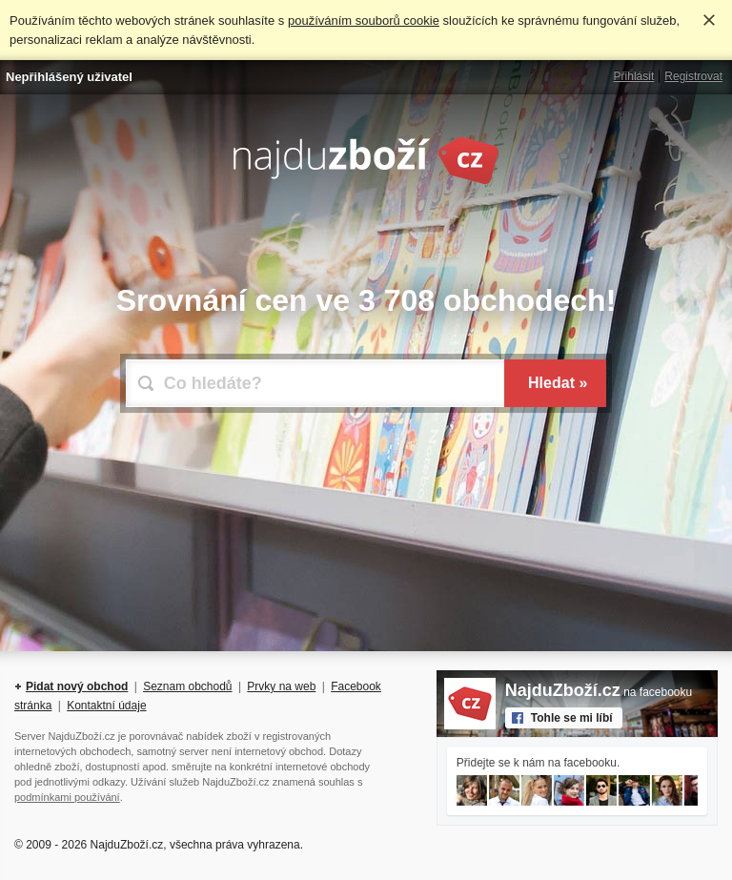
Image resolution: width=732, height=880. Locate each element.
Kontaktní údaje (106, 705)
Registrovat (693, 76)
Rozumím (709, 20)
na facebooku (598, 692)
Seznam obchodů (187, 686)
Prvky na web (281, 686)
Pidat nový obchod (77, 686)
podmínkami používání (67, 797)
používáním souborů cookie (363, 20)
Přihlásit (634, 76)
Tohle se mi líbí (572, 718)
